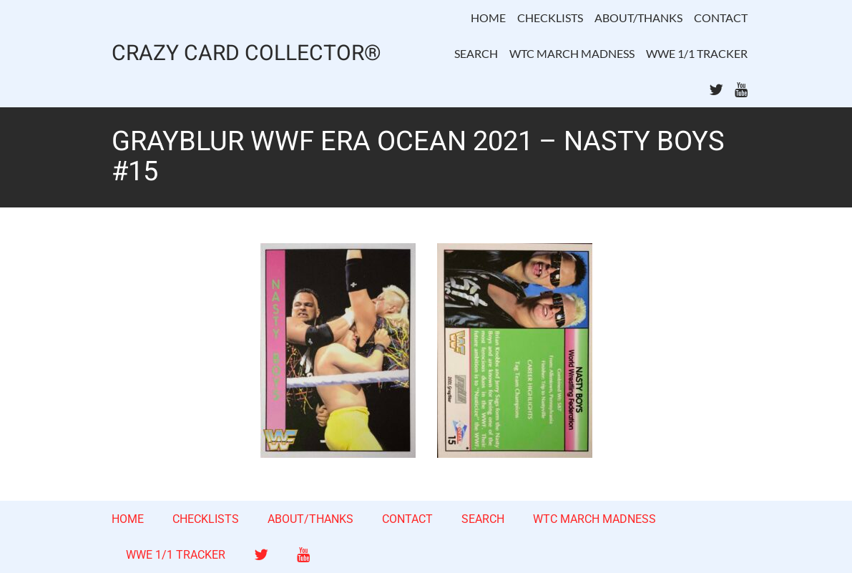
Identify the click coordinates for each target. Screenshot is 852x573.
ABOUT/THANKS (638, 17)
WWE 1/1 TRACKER (697, 53)
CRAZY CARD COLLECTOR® (246, 54)
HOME (488, 17)
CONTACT (721, 17)
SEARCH (476, 53)
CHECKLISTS (550, 17)
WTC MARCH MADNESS (572, 53)
